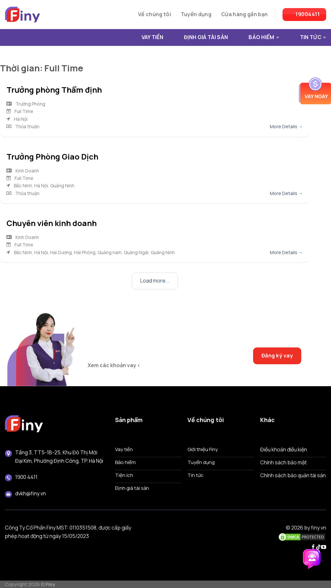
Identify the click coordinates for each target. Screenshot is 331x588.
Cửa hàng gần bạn (244, 14)
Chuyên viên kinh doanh (51, 223)
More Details (286, 126)
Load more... (154, 280)
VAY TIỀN (153, 37)
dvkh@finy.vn (30, 493)
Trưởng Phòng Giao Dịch (52, 156)
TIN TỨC (313, 37)
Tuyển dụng (196, 14)
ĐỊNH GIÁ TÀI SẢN (206, 37)
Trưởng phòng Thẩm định (54, 89)
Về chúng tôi (154, 14)
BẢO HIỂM (264, 37)
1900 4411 (26, 476)
